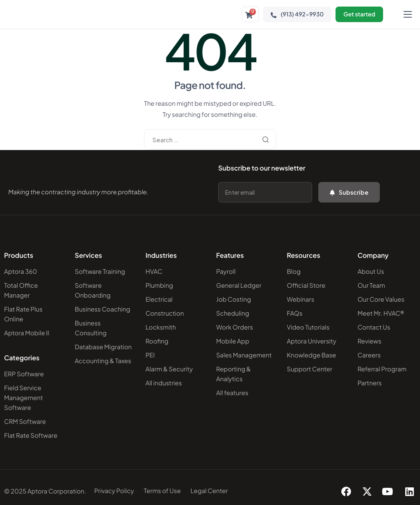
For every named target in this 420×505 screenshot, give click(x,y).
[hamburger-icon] (408, 14)
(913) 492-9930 (297, 14)
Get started (359, 14)
